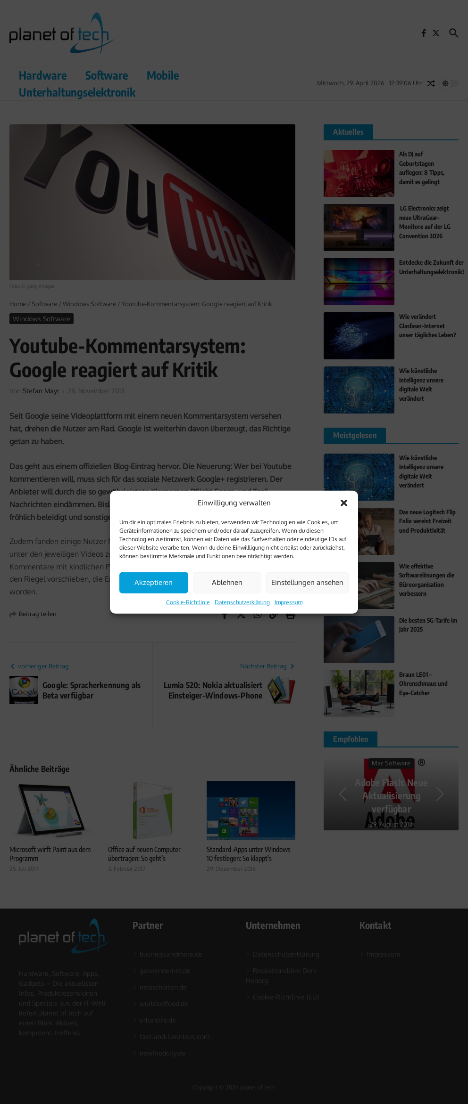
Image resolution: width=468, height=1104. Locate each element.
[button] (344, 503)
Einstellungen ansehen (307, 582)
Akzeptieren (153, 582)
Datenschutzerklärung (242, 601)
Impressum (288, 601)
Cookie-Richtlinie (188, 601)
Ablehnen (227, 582)
